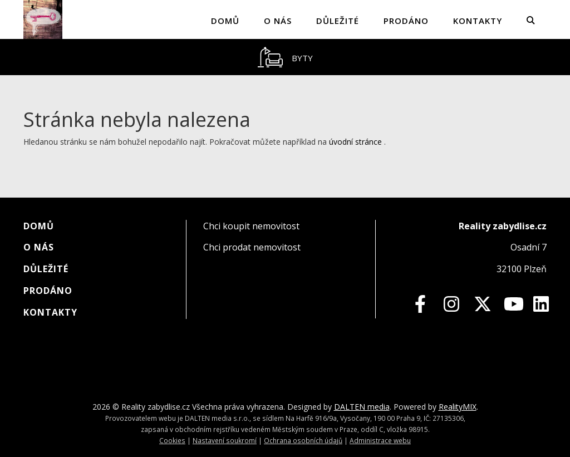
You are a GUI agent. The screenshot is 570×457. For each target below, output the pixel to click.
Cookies (172, 440)
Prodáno (406, 20)
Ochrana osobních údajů (303, 440)
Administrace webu (380, 440)
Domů (225, 20)
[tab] (285, 57)
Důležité (337, 20)
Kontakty (477, 20)
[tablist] (285, 57)
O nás (278, 20)
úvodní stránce (355, 141)
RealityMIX (457, 406)
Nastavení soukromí (225, 440)
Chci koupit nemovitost (251, 226)
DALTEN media (362, 406)
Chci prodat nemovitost (252, 247)
